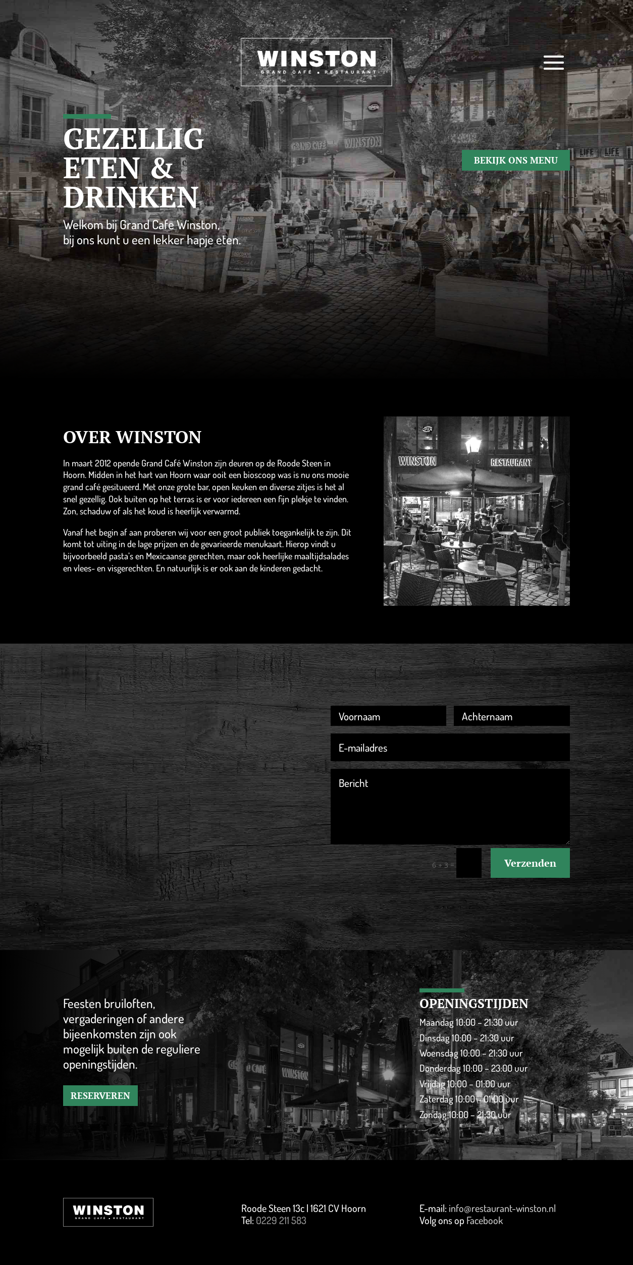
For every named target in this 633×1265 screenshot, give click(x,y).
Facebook (484, 1220)
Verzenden (530, 863)
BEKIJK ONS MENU (516, 160)
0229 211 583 (281, 1220)
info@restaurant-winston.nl (502, 1208)
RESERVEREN (100, 1095)
